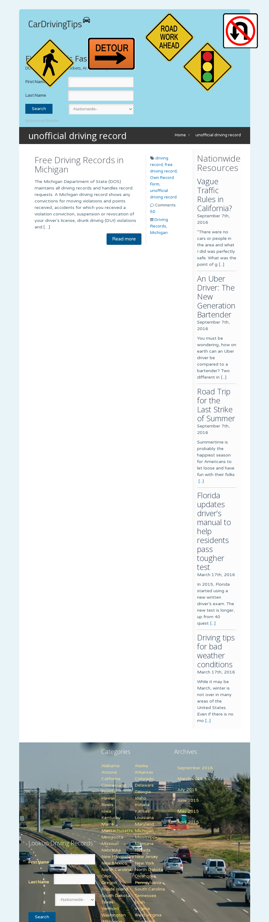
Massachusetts (117, 830)
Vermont (110, 908)
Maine (107, 824)
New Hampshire (117, 856)
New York (144, 863)
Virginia (142, 908)
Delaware (144, 785)
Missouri (110, 843)
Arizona (109, 772)
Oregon (109, 882)
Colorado (144, 778)
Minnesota (112, 837)
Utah (140, 902)
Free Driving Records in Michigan (79, 164)
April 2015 (188, 822)
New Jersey (146, 856)
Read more (124, 239)
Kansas (142, 811)
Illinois (107, 804)
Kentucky (111, 817)
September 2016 (195, 768)
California (110, 778)
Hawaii (108, 798)
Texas (107, 902)
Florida (108, 791)
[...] (221, 264)
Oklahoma (145, 876)
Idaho (140, 798)
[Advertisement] (67, 787)
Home (180, 135)
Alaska (141, 765)
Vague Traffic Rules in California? (214, 194)
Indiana (142, 804)
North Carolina (116, 869)
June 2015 (188, 800)
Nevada (142, 850)
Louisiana (144, 817)
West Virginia (148, 915)
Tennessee (145, 895)
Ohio (106, 876)
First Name (38, 862)
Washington (113, 915)
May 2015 (188, 811)
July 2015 (187, 789)
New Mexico (114, 863)
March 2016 (190, 778)
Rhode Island (114, 889)
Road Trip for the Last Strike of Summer (216, 404)
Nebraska (111, 850)
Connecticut (114, 785)
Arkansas (144, 772)
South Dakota (115, 895)
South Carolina (150, 889)
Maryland (144, 824)
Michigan (159, 232)
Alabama (110, 765)
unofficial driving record (218, 135)
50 (152, 211)
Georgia (143, 791)
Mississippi (146, 837)
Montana (144, 843)
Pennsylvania (148, 882)
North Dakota (149, 869)
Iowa (106, 811)
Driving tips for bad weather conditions (216, 650)
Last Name (35, 95)
